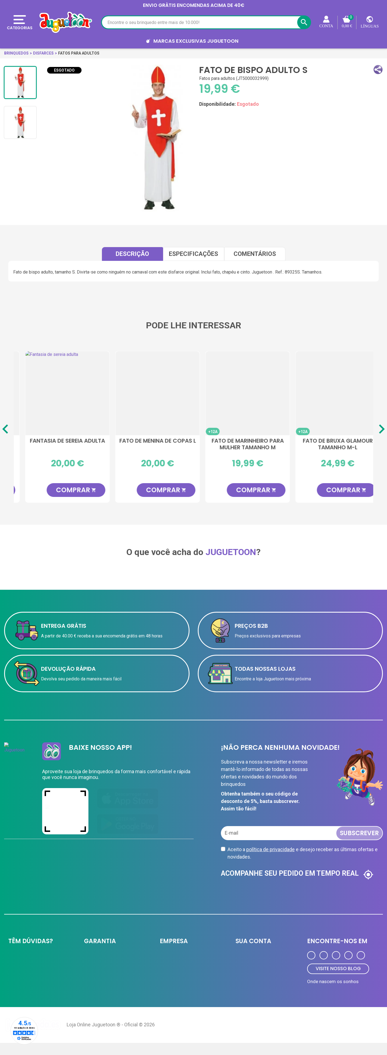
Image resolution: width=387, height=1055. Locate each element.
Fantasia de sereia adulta (329, 441)
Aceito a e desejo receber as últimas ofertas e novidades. (303, 853)
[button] (378, 69)
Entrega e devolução (26, 957)
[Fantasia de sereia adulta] (329, 393)
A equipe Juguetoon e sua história (115, 967)
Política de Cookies (101, 989)
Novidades (169, 989)
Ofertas (167, 978)
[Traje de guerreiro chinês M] (59, 393)
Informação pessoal (254, 957)
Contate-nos (19, 989)
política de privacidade (270, 849)
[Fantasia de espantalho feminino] (149, 393)
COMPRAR (67, 489)
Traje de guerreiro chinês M (59, 444)
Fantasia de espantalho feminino (149, 444)
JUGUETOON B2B (175, 957)
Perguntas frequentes (28, 978)
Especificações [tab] (193, 253)
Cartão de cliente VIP (179, 967)
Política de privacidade (104, 957)
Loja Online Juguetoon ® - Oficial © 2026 (111, 1037)
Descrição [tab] (132, 253)
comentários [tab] (255, 253)
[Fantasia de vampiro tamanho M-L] (239, 393)
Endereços (245, 978)
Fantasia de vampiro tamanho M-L (239, 444)
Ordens (242, 967)
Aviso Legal (94, 978)
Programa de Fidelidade (257, 989)
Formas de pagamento (29, 967)
